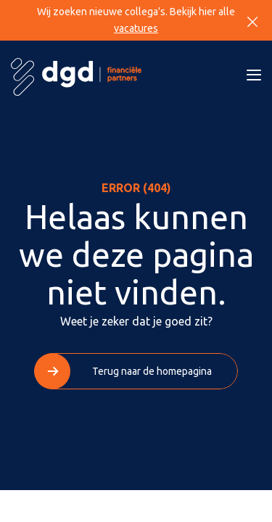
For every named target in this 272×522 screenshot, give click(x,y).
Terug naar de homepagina (152, 371)
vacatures (136, 28)
